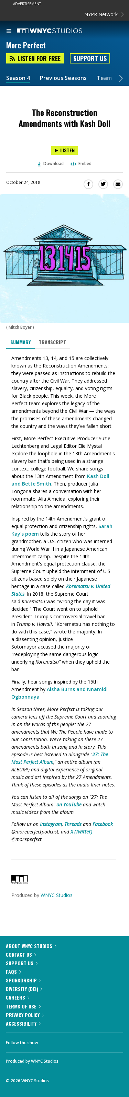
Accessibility (23, 1023)
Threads (73, 824)
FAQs (13, 971)
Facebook (103, 824)
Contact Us (21, 954)
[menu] (9, 31)
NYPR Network (104, 14)
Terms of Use (23, 1006)
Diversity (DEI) (24, 988)
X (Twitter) (81, 831)
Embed (80, 163)
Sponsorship (23, 980)
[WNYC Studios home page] (58, 31)
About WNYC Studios (31, 945)
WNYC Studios (57, 895)
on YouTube (69, 804)
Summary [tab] (20, 342)
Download (50, 163)
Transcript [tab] (52, 342)
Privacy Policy (25, 1014)
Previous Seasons (63, 78)
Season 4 (18, 78)
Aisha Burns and (67, 689)
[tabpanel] (64, 598)
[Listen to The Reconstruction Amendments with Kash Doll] (64, 150)
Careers (17, 997)
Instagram (51, 824)
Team (104, 78)
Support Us (90, 58)
